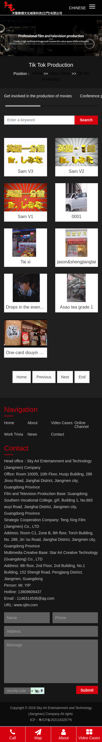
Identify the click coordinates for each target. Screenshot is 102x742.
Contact (57, 434)
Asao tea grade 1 (76, 307)
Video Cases (60, 73)
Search (86, 120)
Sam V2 (76, 171)
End (82, 377)
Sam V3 (25, 171)
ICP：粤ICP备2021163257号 (51, 720)
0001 (76, 216)
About (32, 423)
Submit (87, 690)
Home (37, 73)
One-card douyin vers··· (25, 352)
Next (65, 377)
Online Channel (82, 425)
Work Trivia (13, 434)
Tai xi (25, 262)
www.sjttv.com (26, 605)
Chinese (77, 8)
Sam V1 (25, 216)
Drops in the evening (25, 307)
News (32, 434)
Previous (43, 377)
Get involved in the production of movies (38, 96)
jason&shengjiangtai (76, 262)
